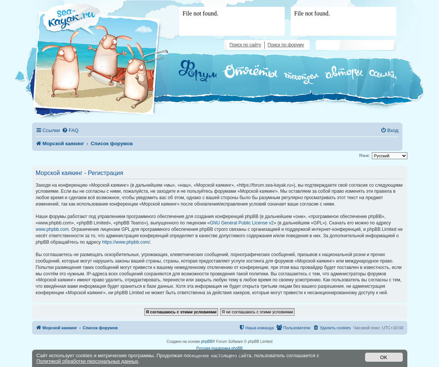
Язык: (364, 155)
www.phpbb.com (52, 229)
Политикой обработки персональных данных (87, 361)
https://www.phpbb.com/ (126, 242)
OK (383, 357)
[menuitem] (70, 130)
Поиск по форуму (286, 45)
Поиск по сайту (245, 45)
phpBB (206, 341)
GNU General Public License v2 (241, 223)
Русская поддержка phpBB (219, 348)
